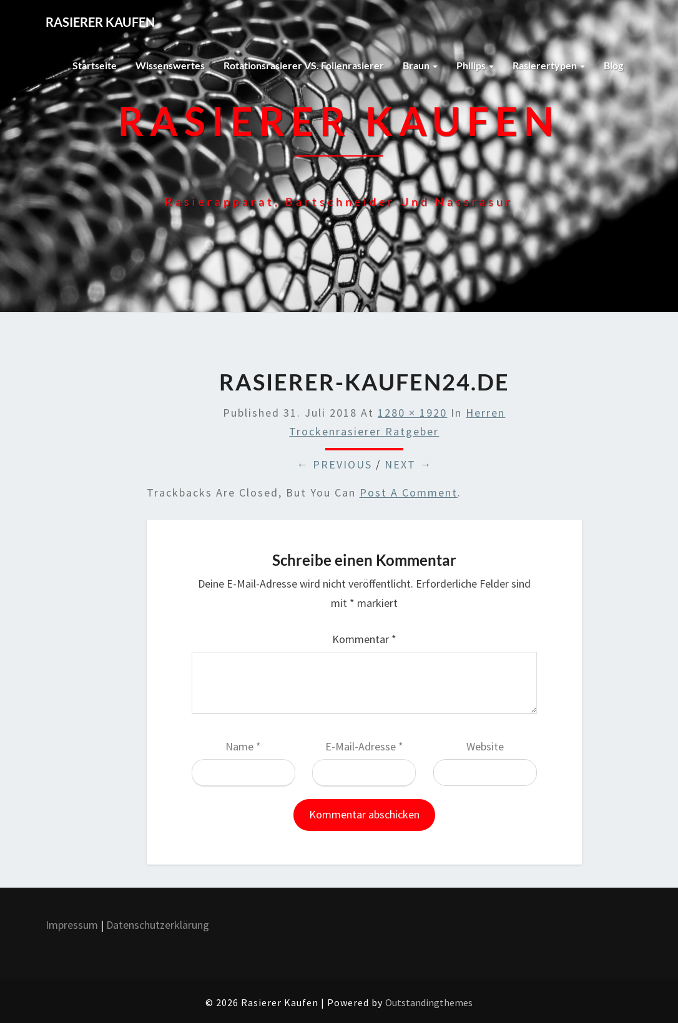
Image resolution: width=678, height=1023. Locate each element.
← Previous (334, 464)
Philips (475, 65)
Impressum (72, 925)
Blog (613, 65)
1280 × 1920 (412, 412)
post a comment (409, 492)
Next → (408, 464)
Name (243, 746)
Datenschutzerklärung (159, 925)
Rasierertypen (549, 65)
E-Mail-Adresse (364, 746)
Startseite (94, 65)
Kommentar (364, 639)
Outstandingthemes (429, 1002)
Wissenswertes (170, 65)
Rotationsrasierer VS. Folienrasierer (304, 65)
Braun (420, 65)
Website (485, 746)
